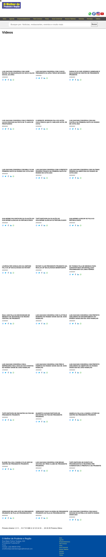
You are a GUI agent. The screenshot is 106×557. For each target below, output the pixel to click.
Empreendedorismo (23, 19)
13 (36, 528)
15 (40, 528)
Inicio (4, 19)
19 (47, 528)
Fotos (47, 19)
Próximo (54, 528)
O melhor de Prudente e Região (11, 6)
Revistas (90, 19)
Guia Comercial (57, 19)
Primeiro (5, 528)
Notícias (81, 19)
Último (59, 528)
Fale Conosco (37, 19)
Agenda (11, 19)
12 (33, 528)
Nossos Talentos (70, 19)
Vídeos (98, 19)
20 (49, 528)
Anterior (11, 528)
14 (38, 528)
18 (45, 528)
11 (31, 528)
